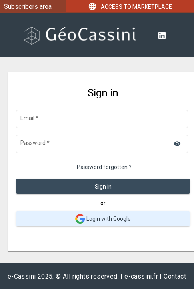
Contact (175, 276)
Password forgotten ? (104, 167)
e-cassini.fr (141, 276)
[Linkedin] (162, 35)
